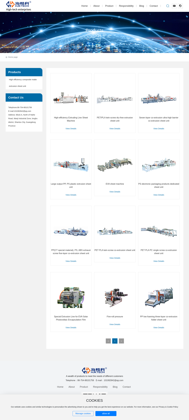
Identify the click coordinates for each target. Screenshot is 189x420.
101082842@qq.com (22, 111)
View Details (70, 128)
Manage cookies (83, 413)
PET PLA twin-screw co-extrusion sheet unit (114, 250)
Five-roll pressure (115, 316)
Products (94, 30)
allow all (106, 413)
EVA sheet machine (115, 184)
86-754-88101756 (24, 107)
